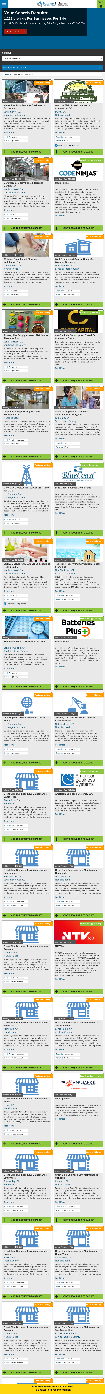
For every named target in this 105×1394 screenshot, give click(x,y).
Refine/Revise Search (52, 67)
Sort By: (6, 53)
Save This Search (15, 31)
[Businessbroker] (52, 3)
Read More (9, 132)
